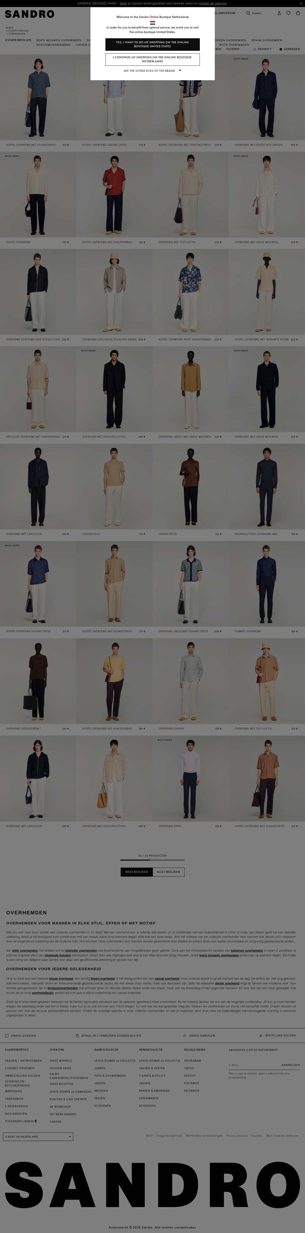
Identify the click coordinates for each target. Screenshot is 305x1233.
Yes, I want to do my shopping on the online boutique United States (152, 44)
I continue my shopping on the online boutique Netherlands (152, 59)
